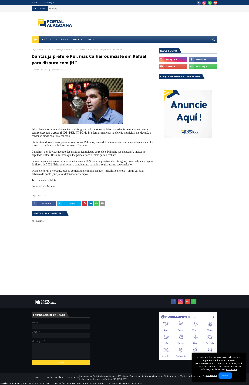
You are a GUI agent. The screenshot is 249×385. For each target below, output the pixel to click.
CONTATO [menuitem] (92, 39)
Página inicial (37, 49)
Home (37, 377)
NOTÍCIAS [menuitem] (61, 39)
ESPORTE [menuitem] (77, 39)
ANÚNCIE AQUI (47, 2)
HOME (34, 2)
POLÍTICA (49, 49)
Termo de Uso (72, 377)
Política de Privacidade (53, 377)
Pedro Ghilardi (40, 69)
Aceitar (225, 375)
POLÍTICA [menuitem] (46, 39)
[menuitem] (35, 39)
